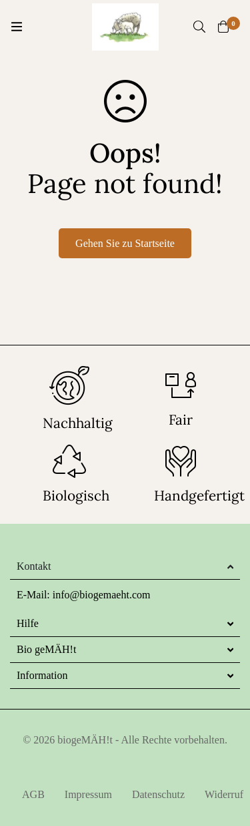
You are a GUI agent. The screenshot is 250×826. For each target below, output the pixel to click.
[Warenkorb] (223, 26)
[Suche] (199, 26)
